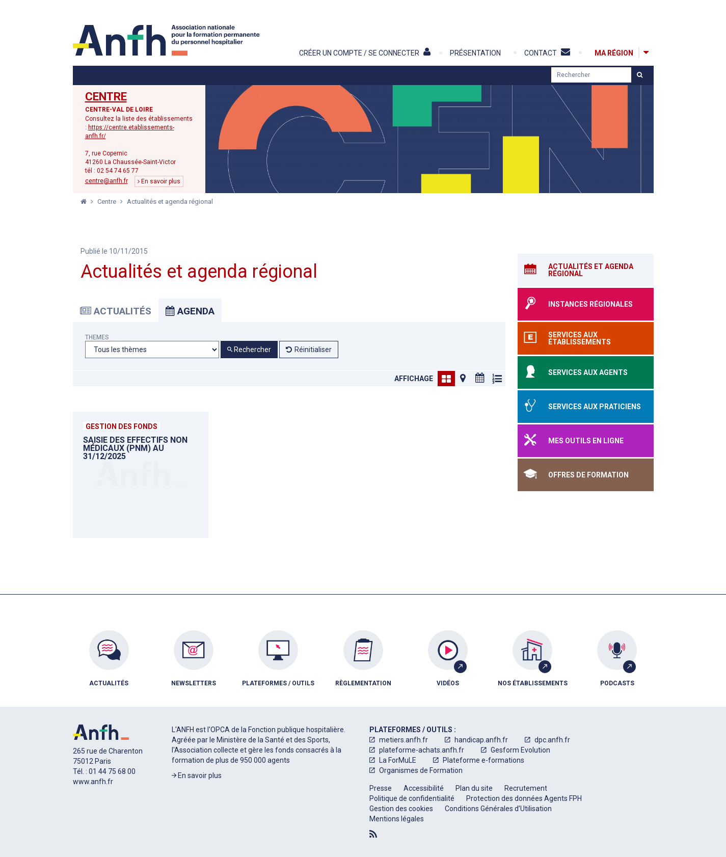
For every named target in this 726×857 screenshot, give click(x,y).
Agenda (190, 311)
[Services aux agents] (586, 372)
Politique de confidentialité (411, 798)
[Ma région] (613, 52)
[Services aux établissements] (586, 338)
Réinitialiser (313, 349)
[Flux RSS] (373, 834)
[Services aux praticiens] (586, 406)
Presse (380, 788)
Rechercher (249, 349)
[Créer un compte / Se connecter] (373, 53)
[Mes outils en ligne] (586, 440)
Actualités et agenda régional (170, 201)
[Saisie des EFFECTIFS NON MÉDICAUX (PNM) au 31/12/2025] (141, 475)
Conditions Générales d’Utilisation (498, 809)
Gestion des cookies (401, 809)
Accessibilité (424, 788)
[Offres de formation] (586, 475)
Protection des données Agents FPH (524, 798)
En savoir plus (159, 181)
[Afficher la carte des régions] (646, 52)
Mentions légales (396, 819)
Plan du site (474, 788)
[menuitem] (109, 666)
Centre (106, 96)
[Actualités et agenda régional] (586, 270)
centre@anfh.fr (106, 180)
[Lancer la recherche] (639, 75)
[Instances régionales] (586, 304)
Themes (97, 337)
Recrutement (525, 788)
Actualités (115, 311)
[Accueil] (167, 40)
